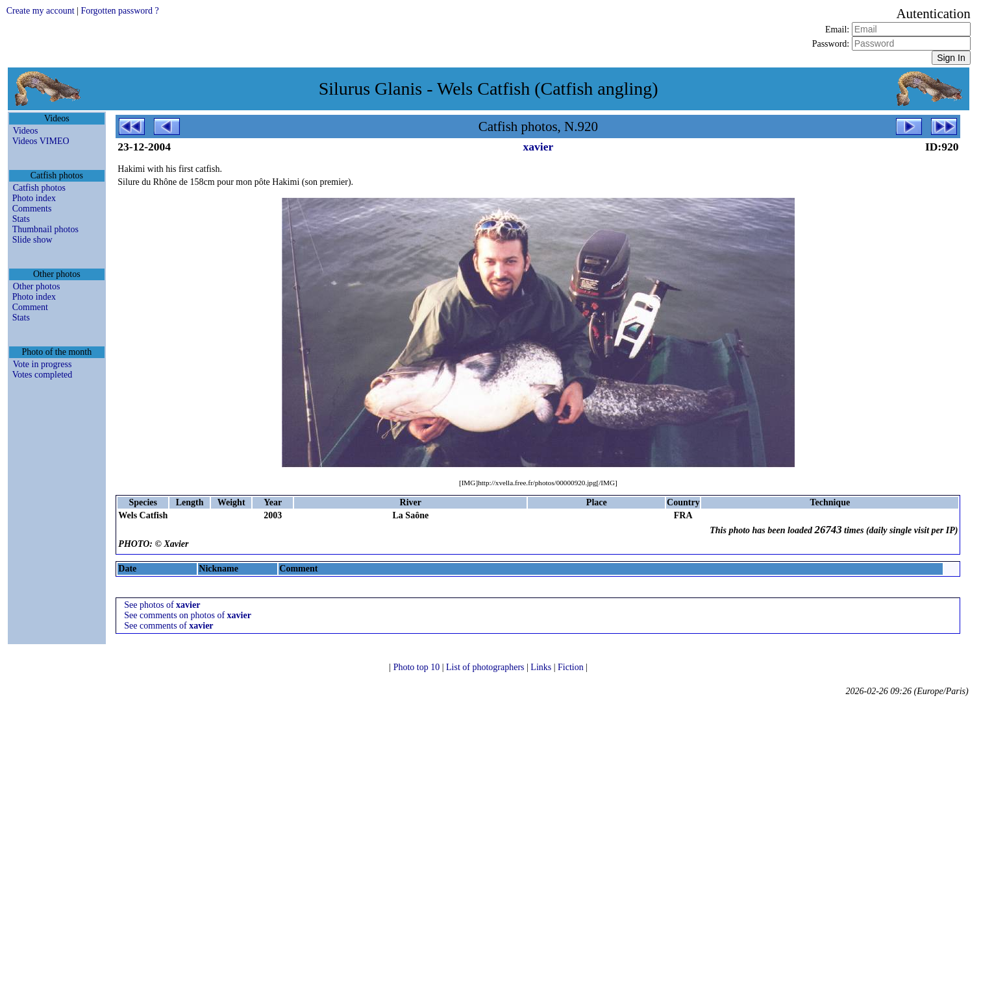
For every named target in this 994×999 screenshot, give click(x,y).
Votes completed (42, 374)
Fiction (572, 667)
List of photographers (486, 667)
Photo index (34, 198)
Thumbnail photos (45, 229)
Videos (25, 131)
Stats (21, 219)
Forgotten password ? (119, 11)
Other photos (36, 286)
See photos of (162, 605)
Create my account (40, 11)
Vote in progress (42, 364)
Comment (30, 307)
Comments (32, 208)
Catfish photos (39, 188)
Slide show (32, 240)
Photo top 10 (417, 667)
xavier (538, 146)
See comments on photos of (187, 615)
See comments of (168, 626)
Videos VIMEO (40, 141)
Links (541, 667)
